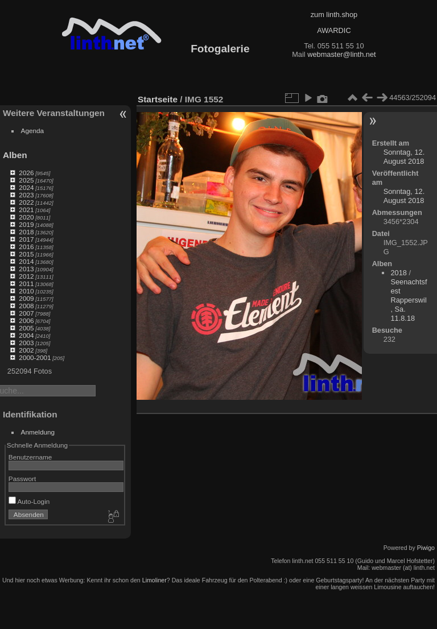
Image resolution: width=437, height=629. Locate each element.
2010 (26, 291)
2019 (26, 224)
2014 (26, 261)
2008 (26, 305)
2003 (26, 342)
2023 (26, 194)
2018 (26, 231)
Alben (15, 155)
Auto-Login (29, 501)
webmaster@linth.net (341, 54)
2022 (26, 202)
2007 (26, 313)
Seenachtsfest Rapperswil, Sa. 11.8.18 (408, 300)
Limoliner (154, 580)
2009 (26, 298)
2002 (26, 350)
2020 (26, 217)
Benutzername (30, 457)
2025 (26, 180)
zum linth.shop (334, 14)
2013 (26, 268)
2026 (26, 172)
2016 (26, 246)
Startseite (158, 99)
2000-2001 (35, 357)
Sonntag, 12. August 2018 (404, 156)
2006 (26, 320)
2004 (26, 335)
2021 (26, 209)
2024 (26, 187)
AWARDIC (334, 30)
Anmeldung (38, 432)
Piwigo (426, 547)
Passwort (22, 478)
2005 (26, 328)
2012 (26, 276)
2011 (26, 283)
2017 (26, 239)
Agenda (32, 130)
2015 (26, 254)
